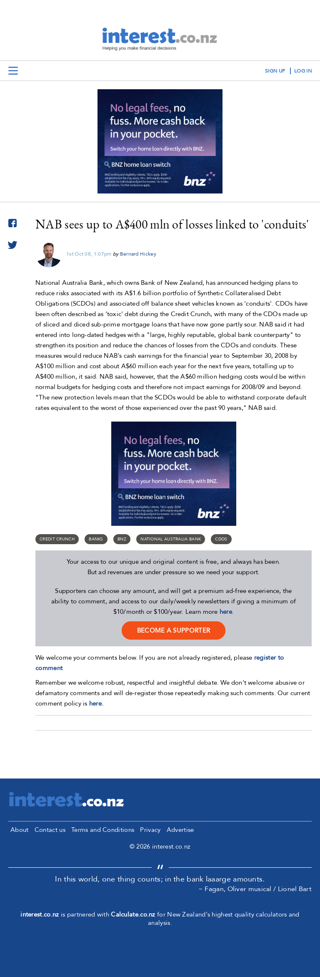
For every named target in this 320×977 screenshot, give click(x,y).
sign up (275, 71)
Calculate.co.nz (133, 914)
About (19, 830)
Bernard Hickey (138, 254)
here (226, 612)
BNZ (122, 539)
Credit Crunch (57, 539)
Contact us (50, 830)
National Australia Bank (170, 539)
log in (303, 71)
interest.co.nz (39, 914)
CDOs (221, 539)
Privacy (150, 830)
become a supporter (173, 630)
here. (96, 703)
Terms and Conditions (102, 830)
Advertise (180, 830)
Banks (96, 539)
